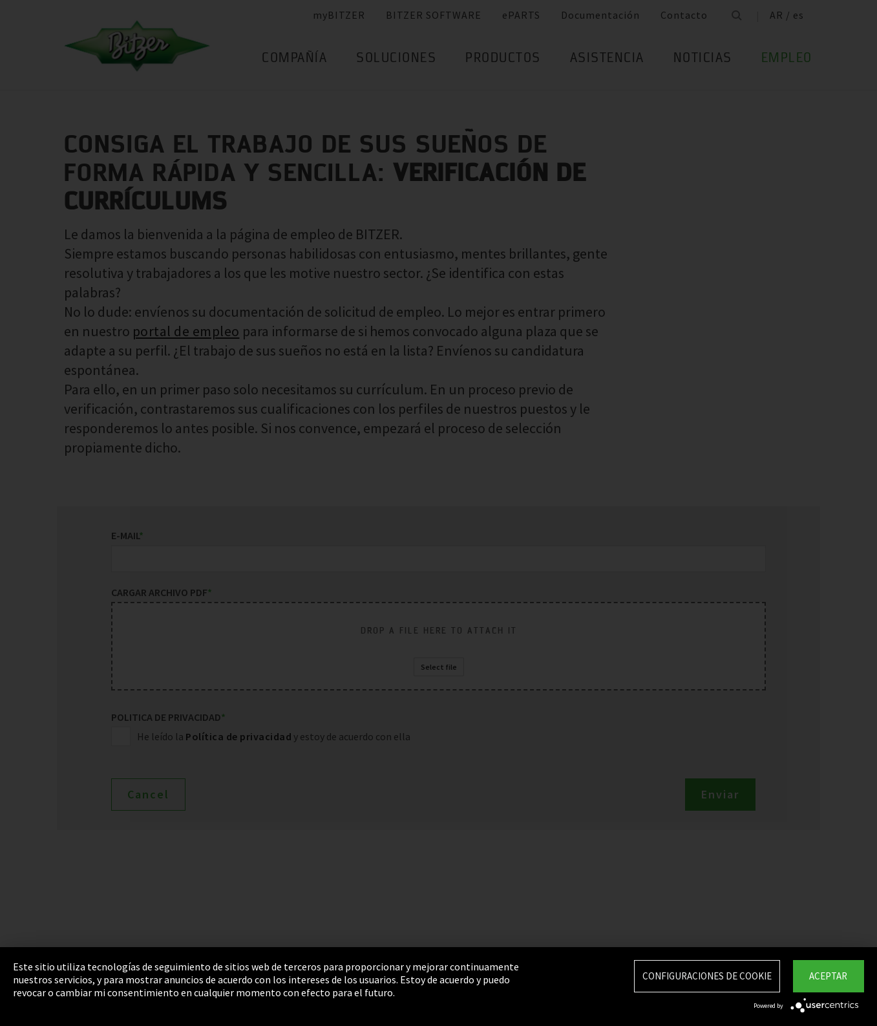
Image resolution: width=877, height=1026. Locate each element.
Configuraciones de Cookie (707, 976)
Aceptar (828, 976)
